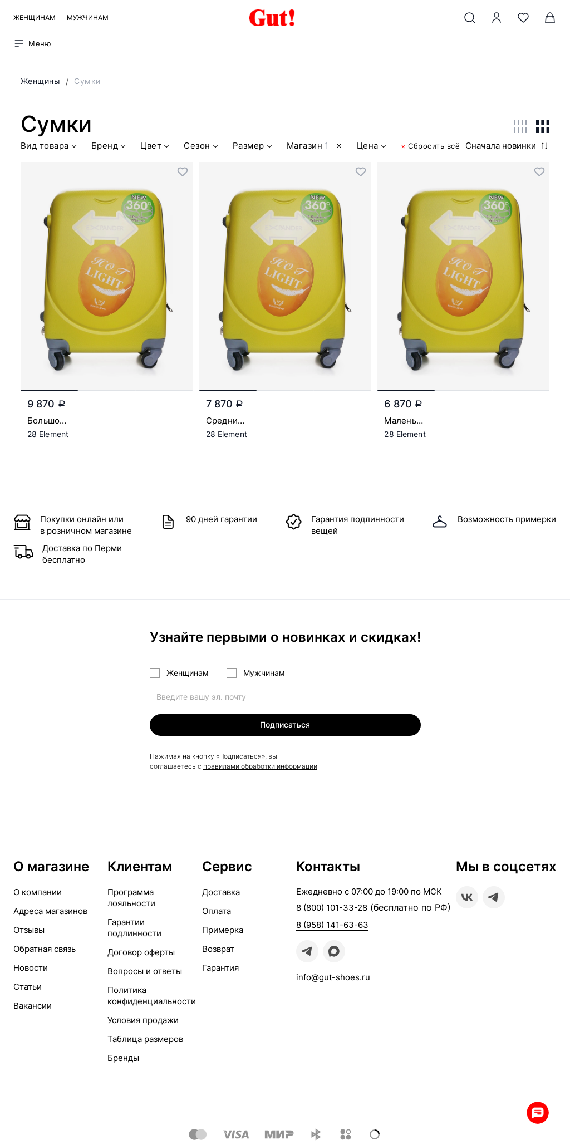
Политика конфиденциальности (151, 995)
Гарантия (220, 967)
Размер (253, 147)
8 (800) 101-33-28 (331, 907)
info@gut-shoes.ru (333, 977)
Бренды (123, 1058)
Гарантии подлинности (134, 927)
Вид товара (50, 147)
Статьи (27, 986)
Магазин (316, 147)
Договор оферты (141, 952)
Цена (373, 147)
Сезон (202, 147)
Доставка (221, 892)
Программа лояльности (131, 897)
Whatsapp (536, 1111)
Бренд (110, 147)
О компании (37, 892)
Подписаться (285, 724)
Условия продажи (143, 1020)
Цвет (155, 147)
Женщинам (34, 17)
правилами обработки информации (260, 766)
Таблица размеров (145, 1039)
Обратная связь (44, 948)
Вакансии (32, 1005)
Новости (30, 967)
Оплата (216, 911)
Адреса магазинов (50, 911)
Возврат (218, 948)
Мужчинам (88, 17)
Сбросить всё (430, 146)
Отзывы (29, 930)
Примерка (222, 930)
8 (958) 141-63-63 (332, 925)
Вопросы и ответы (144, 971)
